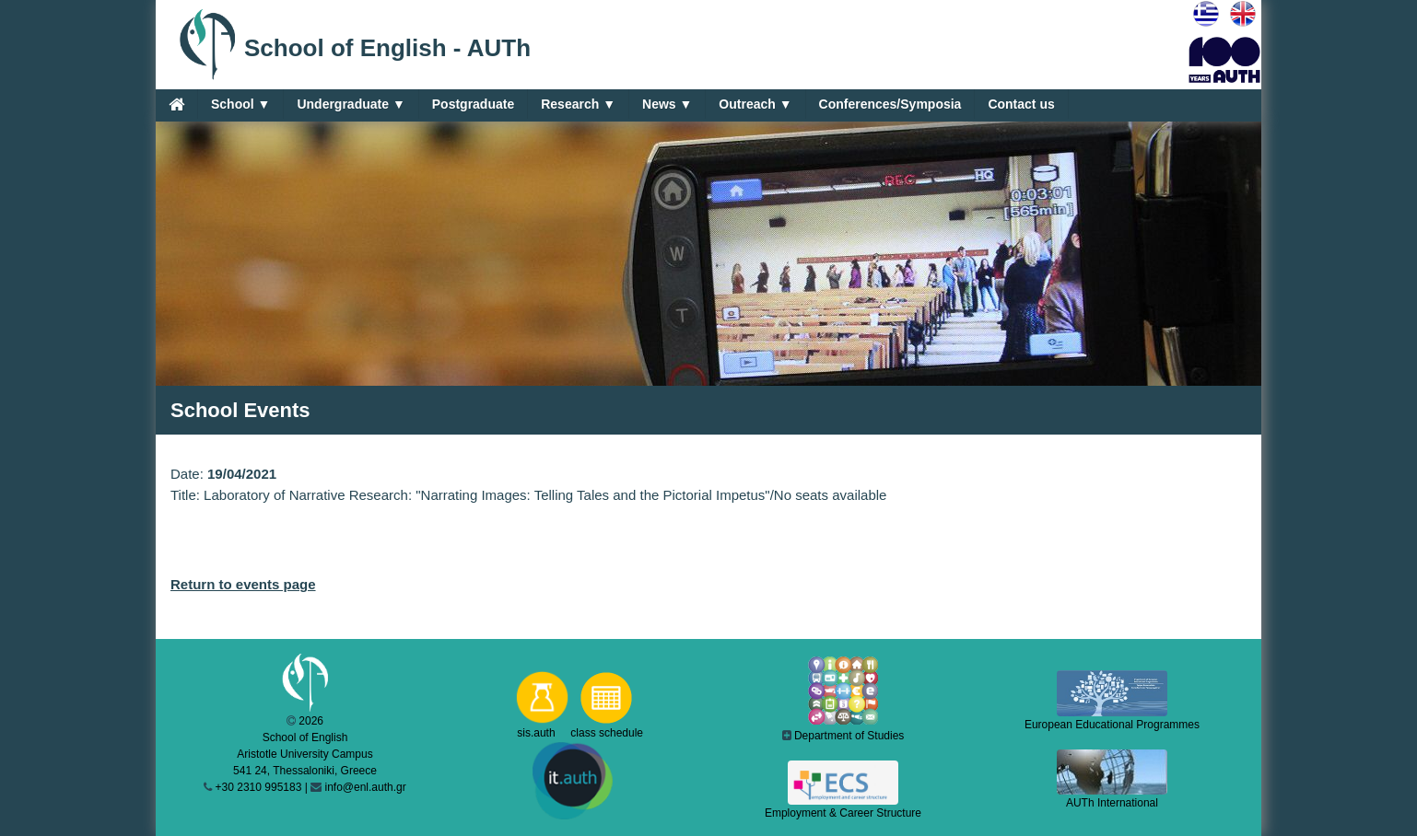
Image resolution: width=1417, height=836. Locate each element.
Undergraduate (350, 104)
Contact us (1021, 104)
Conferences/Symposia (890, 104)
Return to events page (243, 584)
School (240, 104)
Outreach (755, 104)
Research (578, 104)
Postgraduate (473, 104)
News (667, 104)
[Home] (176, 104)
